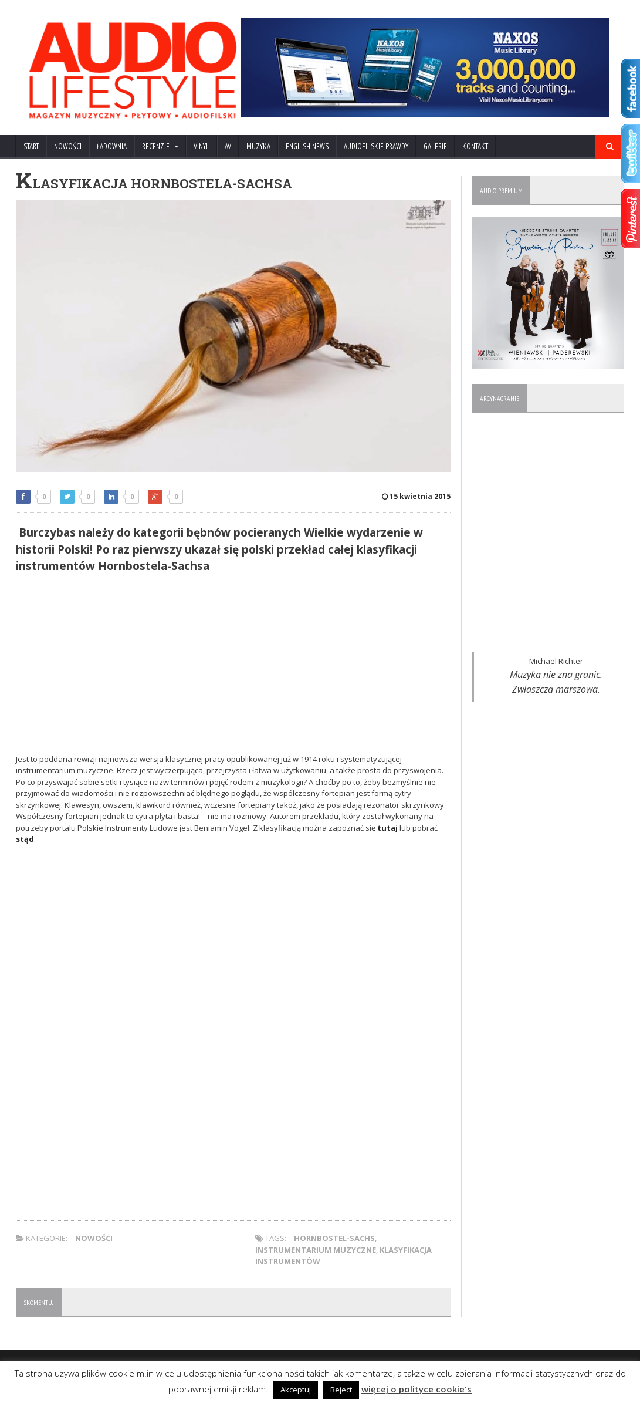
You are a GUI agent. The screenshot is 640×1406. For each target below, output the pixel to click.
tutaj (387, 827)
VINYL (201, 146)
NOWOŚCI (68, 146)
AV (228, 146)
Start (31, 146)
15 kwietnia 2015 (416, 496)
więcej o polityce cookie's (416, 1389)
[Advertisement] (233, 666)
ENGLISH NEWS (307, 146)
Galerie (435, 146)
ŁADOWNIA (112, 146)
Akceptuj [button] (295, 1389)
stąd (25, 839)
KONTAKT (475, 146)
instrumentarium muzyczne (315, 1250)
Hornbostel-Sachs (334, 1238)
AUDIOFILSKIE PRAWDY (376, 146)
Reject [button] (341, 1389)
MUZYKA (258, 146)
